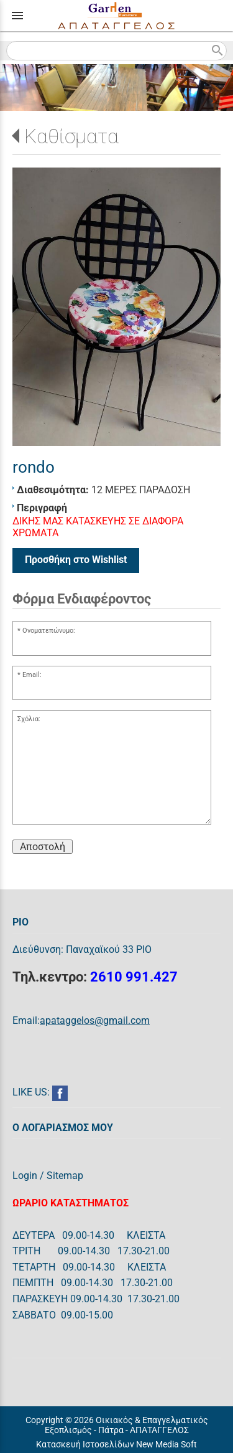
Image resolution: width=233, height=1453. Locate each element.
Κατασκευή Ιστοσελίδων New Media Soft (116, 1444)
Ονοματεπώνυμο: (48, 631)
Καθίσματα (71, 136)
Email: (32, 675)
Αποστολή (42, 847)
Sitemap (65, 1175)
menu (17, 15)
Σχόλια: (28, 719)
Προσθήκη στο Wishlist (76, 560)
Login (24, 1175)
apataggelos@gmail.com (95, 1020)
